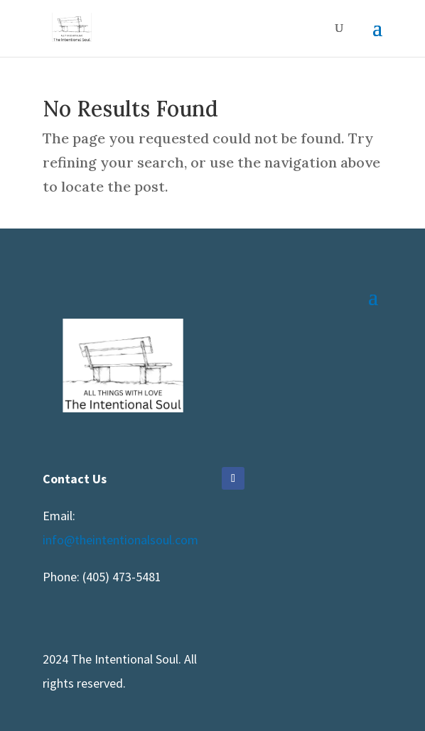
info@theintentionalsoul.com (120, 540)
